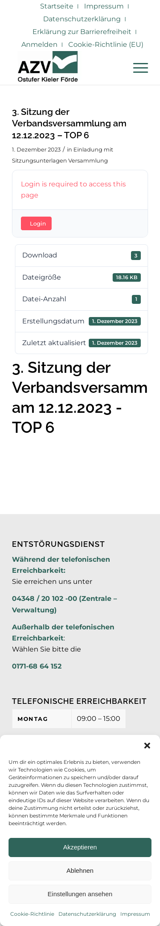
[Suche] (116, 68)
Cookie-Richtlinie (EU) (105, 44)
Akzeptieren (80, 847)
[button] (147, 745)
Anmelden (39, 44)
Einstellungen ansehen (80, 893)
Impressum (135, 914)
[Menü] (136, 68)
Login (38, 223)
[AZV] (66, 68)
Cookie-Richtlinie (32, 914)
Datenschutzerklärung (87, 914)
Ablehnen (80, 870)
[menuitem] (57, 6)
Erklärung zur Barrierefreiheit (81, 32)
